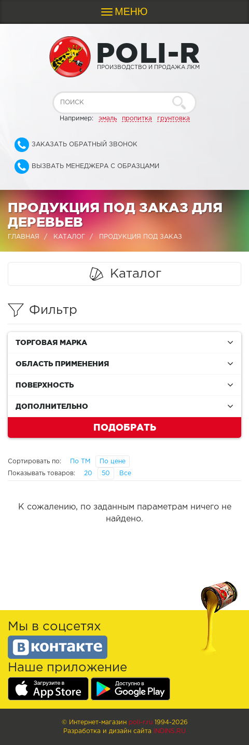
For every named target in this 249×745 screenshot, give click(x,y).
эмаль (108, 118)
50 (106, 473)
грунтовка (173, 118)
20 (88, 473)
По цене (113, 461)
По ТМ (80, 461)
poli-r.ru (141, 722)
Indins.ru (170, 731)
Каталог (69, 237)
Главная (23, 237)
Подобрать (124, 427)
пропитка (137, 118)
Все (125, 473)
